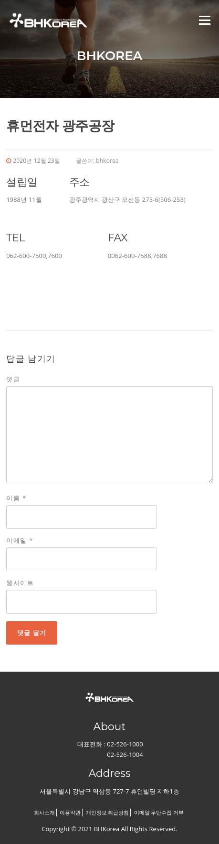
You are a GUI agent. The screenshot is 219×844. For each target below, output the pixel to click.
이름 (16, 498)
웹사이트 (20, 582)
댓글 (13, 379)
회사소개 (44, 812)
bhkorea (107, 161)
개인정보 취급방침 (107, 812)
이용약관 (70, 812)
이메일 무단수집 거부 (159, 812)
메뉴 (203, 20)
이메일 (19, 540)
